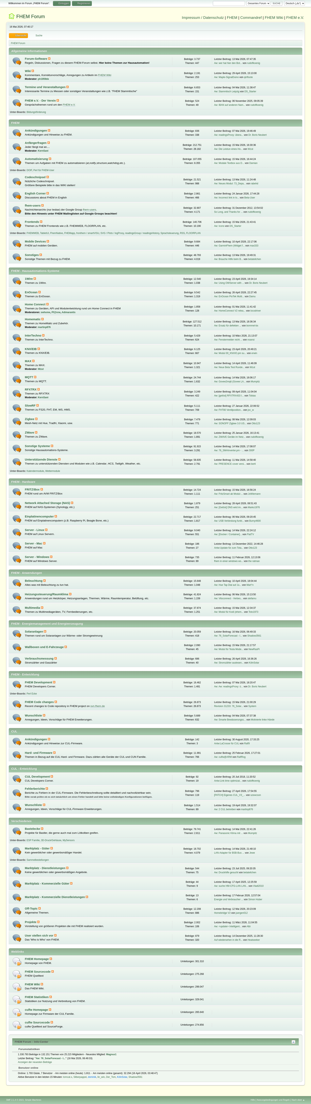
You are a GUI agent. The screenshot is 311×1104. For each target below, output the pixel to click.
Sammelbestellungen (38, 860)
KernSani (43, 150)
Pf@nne (56, 312)
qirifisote (248, 77)
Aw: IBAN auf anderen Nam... (229, 105)
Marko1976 (254, 507)
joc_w (251, 410)
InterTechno (33, 335)
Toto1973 (253, 612)
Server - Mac (34, 543)
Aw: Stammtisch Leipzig (226, 91)
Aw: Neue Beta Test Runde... (229, 367)
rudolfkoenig (253, 63)
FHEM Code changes (40, 702)
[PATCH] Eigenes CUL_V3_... (229, 795)
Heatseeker (254, 940)
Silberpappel (80, 1077)
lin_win (101, 1077)
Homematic (33, 319)
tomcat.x (67, 1077)
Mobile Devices (36, 241)
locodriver (256, 310)
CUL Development (38, 776)
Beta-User (249, 197)
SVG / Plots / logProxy (112, 233)
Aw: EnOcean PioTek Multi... (229, 296)
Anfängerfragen (36, 142)
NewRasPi (254, 649)
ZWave (30, 432)
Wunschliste (34, 715)
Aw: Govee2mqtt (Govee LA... (230, 381)
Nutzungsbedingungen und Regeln (273, 1100)
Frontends (32, 221)
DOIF (29, 170)
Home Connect (35, 304)
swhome (45, 312)
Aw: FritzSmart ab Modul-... (228, 493)
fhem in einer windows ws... (228, 561)
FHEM (232, 17)
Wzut (250, 149)
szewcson (256, 795)
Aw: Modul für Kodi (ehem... (228, 612)
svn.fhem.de (97, 706)
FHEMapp (69, 233)
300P (251, 450)
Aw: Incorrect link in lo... (226, 197)
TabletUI (44, 233)
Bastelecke (33, 828)
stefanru (252, 598)
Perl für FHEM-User (43, 170)
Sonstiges (32, 255)
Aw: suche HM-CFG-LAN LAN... (231, 886)
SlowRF (30, 405)
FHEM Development (39, 682)
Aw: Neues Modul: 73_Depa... (230, 183)
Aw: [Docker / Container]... (228, 534)
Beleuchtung (34, 580)
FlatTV (250, 534)
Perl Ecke (32, 693)
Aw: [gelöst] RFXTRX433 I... (229, 395)
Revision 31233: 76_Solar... (228, 706)
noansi (251, 339)
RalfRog (241, 757)
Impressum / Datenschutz (203, 17)
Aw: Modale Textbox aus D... (229, 163)
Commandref (251, 17)
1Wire (29, 278)
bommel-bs (252, 325)
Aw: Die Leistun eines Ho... (228, 149)
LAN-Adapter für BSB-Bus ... (229, 852)
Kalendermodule (35, 471)
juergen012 (242, 913)
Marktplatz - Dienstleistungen (45, 868)
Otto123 (255, 423)
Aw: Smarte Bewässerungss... (230, 719)
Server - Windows (37, 557)
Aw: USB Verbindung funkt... (229, 520)
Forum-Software (36, 58)
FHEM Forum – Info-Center (31, 1041)
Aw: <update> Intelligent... (227, 926)
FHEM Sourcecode (38, 971)
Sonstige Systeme (38, 446)
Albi (249, 926)
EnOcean (31, 292)
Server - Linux (35, 530)
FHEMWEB (33, 233)
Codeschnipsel (35, 177)
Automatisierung (37, 159)
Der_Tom (111, 1077)
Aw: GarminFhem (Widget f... (229, 245)
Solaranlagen (34, 631)
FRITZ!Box (32, 489)
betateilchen (254, 259)
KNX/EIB (31, 349)
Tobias (252, 395)
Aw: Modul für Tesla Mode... (228, 649)
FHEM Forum (30, 16)
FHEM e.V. (295, 17)
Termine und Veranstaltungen (45, 87)
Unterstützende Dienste (41, 459)
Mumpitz (255, 381)
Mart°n (250, 585)
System (252, 706)
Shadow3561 (254, 635)
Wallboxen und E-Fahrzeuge (44, 647)
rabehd (254, 183)
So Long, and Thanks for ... (228, 212)
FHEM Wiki (274, 17)
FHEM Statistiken (37, 997)
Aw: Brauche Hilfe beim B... (228, 259)
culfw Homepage (37, 1009)
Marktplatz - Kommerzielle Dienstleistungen (55, 897)
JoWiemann (254, 493)
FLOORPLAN (193, 233)
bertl (253, 464)
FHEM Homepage (37, 959)
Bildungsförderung (36, 112)
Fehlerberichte (35, 788)
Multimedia (33, 607)
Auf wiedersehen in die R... (228, 940)
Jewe (252, 852)
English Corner (35, 193)
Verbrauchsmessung (39, 658)
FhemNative (56, 233)
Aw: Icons (219, 226)
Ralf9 (247, 743)
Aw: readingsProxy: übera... (228, 135)
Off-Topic (31, 908)
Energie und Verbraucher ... (228, 899)
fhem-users (33, 205)
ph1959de (43, 79)
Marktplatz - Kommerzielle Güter (47, 883)
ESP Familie (33, 840)
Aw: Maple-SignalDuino (226, 77)
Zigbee (30, 419)
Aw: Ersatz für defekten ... (227, 325)
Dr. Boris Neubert (257, 135)
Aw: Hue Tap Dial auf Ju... (227, 585)
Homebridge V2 (222, 913)
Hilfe (253, 1100)
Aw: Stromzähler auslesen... (229, 662)
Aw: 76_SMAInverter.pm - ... (229, 450)
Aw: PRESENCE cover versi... (230, 464)
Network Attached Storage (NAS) (48, 503)
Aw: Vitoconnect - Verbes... (228, 598)
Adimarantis (68, 312)
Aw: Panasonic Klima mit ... (228, 833)
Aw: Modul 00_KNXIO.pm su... (230, 353)
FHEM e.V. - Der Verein (41, 100)
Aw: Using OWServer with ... (229, 283)
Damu (252, 296)
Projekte (31, 922)
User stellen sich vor (39, 935)
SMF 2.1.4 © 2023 (15, 1100)
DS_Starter (250, 91)
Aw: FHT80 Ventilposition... (228, 410)
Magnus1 (111, 1054)
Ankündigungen (36, 130)
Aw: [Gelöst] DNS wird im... (228, 507)
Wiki (28, 71)
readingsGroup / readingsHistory (142, 233)
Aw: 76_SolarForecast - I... (228, 635)
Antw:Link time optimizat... (228, 780)
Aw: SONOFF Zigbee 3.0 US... (230, 423)
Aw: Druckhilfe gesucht (226, 872)
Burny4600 (255, 520)
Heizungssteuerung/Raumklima (47, 594)
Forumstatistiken (27, 1049)
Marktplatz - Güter (37, 848)
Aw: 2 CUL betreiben (225, 809)
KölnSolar (254, 662)
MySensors (69, 840)
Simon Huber (255, 899)
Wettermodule (52, 471)
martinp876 (44, 327)
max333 (254, 245)
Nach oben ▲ (298, 1100)
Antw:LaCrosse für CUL (226, 743)
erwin (254, 353)
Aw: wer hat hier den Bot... (228, 63)
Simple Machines (33, 1100)
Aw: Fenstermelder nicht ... (228, 339)
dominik (92, 1077)
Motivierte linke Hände (263, 719)
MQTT (29, 377)
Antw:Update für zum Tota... (228, 547)
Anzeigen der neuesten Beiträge (35, 1062)
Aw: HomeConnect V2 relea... (229, 310)
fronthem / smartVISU (87, 233)
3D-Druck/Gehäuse (51, 840)
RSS (182, 233)
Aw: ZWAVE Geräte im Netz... (229, 437)
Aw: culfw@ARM (223, 757)
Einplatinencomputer (40, 516)
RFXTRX (31, 389)
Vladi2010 (258, 886)
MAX (28, 361)
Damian (253, 163)
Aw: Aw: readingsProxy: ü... (228, 686)
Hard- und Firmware (39, 752)
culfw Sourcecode (38, 1022)
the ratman (254, 561)
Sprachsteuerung (169, 233)
